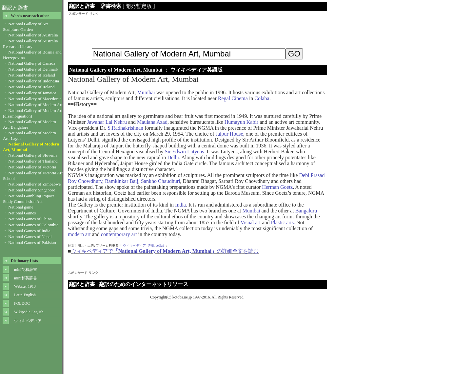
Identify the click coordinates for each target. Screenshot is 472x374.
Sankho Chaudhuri (160, 181)
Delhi (173, 157)
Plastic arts (282, 222)
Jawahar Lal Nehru (107, 122)
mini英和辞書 (25, 269)
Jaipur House (229, 134)
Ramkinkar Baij (121, 181)
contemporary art (119, 234)
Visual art (251, 222)
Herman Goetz (277, 187)
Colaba (261, 98)
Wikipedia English (28, 312)
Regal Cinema (233, 98)
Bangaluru (306, 210)
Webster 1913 (25, 286)
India (180, 205)
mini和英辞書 (25, 278)
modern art (79, 234)
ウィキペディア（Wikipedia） (144, 245)
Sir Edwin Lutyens (184, 151)
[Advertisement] (197, 31)
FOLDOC (22, 303)
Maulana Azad (152, 122)
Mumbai (146, 92)
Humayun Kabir (242, 122)
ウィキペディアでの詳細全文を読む (165, 251)
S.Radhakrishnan (125, 128)
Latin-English (25, 295)
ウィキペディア (28, 321)
